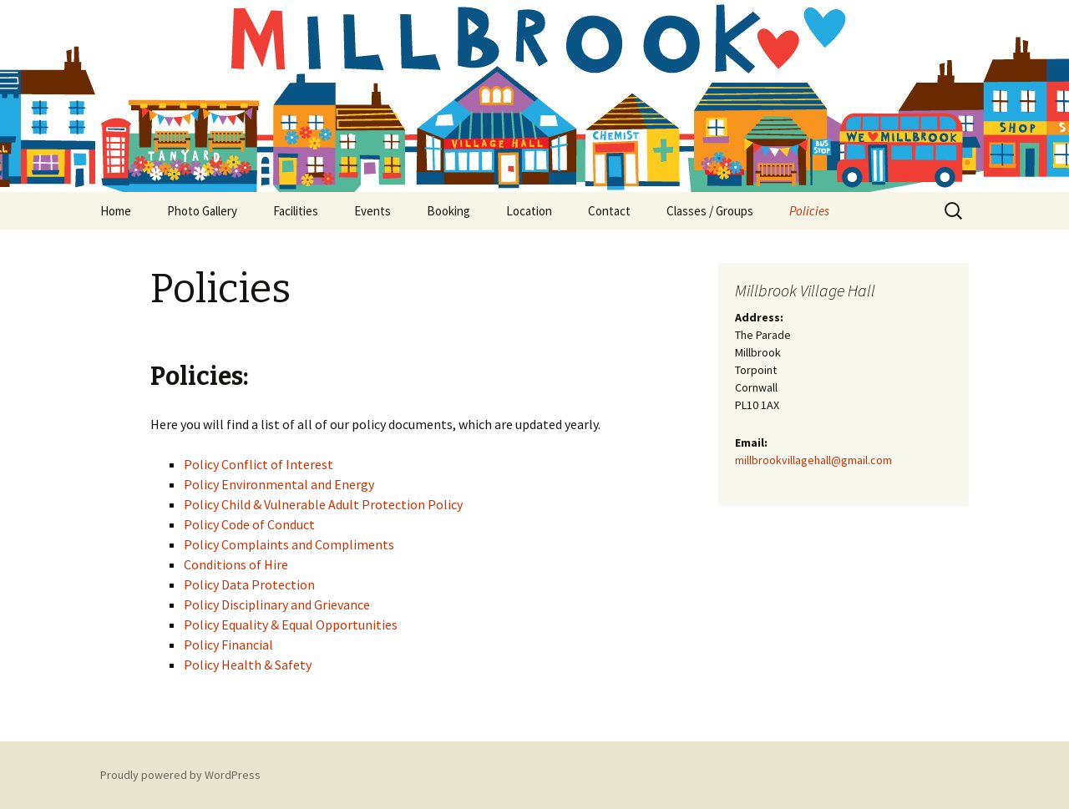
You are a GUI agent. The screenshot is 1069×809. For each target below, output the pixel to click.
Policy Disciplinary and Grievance (277, 604)
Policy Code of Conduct (249, 524)
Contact (609, 211)
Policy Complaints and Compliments (289, 544)
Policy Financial (228, 644)
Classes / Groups (709, 211)
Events (372, 211)
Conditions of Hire (236, 564)
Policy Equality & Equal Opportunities (291, 624)
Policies (809, 211)
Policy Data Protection (249, 584)
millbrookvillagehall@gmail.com (813, 460)
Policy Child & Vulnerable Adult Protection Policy (323, 504)
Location (529, 211)
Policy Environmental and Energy (279, 484)
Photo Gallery (202, 211)
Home (115, 211)
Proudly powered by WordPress (180, 774)
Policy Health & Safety (248, 664)
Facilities (295, 211)
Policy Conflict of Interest (258, 464)
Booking (448, 211)
